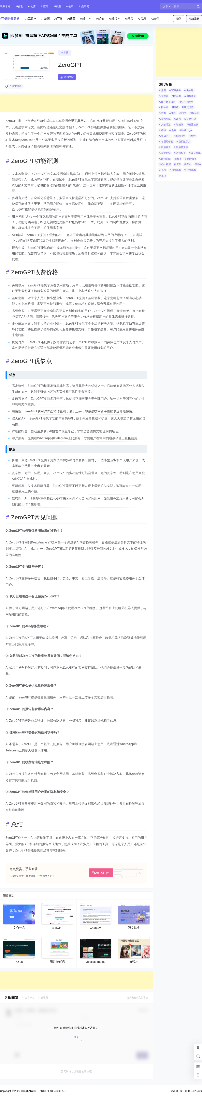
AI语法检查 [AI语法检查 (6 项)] (180, 153)
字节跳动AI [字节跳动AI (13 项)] (190, 158)
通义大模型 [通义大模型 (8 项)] (190, 170)
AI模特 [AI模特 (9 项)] (162, 130)
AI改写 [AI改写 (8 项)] (177, 118)
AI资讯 (19, 6)
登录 (178, 18)
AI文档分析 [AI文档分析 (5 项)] (190, 118)
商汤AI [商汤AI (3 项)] (177, 158)
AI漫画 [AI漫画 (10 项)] (172, 130)
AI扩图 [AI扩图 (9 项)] (162, 113)
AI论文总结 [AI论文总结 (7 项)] (165, 153)
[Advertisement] (76, 103)
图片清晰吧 (57, 961)
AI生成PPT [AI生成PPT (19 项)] (165, 135)
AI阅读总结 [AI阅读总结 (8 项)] (165, 158)
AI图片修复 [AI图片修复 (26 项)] (190, 96)
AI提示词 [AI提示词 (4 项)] (194, 113)
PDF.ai (19, 961)
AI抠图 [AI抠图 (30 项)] (172, 113)
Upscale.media (95, 961)
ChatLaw (95, 927)
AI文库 (32, 6)
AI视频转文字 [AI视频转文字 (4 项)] (181, 147)
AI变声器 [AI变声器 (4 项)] (163, 96)
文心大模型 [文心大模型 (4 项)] (165, 164)
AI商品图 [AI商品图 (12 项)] (176, 96)
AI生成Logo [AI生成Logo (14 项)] (186, 130)
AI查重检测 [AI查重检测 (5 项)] (192, 124)
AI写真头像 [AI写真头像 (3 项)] (175, 90)
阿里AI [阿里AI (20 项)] (162, 175)
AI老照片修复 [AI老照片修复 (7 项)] (166, 141)
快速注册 (194, 18)
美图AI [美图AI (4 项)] (187, 164)
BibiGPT (57, 927)
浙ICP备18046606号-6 (53, 1090)
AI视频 (114, 18)
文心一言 (19, 927)
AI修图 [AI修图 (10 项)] (162, 90)
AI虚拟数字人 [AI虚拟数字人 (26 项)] (183, 141)
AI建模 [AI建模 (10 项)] (175, 107)
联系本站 (5, 6)
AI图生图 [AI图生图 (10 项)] (163, 107)
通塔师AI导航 (28, 1090)
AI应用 (44, 6)
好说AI (133, 961)
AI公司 (70, 6)
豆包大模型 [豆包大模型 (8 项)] (175, 170)
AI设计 (85, 18)
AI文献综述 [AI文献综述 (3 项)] (165, 124)
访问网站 (67, 77)
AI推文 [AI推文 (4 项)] (183, 113)
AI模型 (57, 6)
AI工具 (31, 18)
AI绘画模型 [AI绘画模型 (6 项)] (179, 135)
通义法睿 (134, 927)
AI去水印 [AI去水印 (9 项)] (189, 90)
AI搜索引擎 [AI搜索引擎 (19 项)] (165, 118)
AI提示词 (84, 6)
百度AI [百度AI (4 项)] (177, 164)
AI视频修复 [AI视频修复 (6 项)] (165, 147)
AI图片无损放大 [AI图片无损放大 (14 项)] (167, 101)
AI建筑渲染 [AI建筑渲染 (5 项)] (188, 107)
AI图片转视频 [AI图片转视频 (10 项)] (186, 101)
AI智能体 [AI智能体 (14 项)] (178, 124)
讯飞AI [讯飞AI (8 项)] (162, 170)
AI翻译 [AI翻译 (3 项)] (192, 135)
